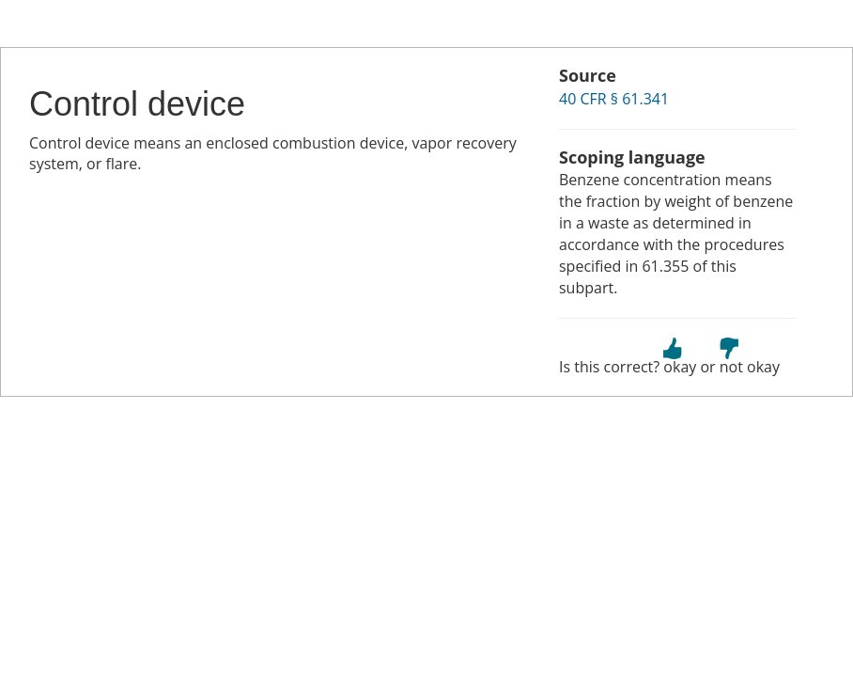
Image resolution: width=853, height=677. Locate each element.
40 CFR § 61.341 (614, 98)
